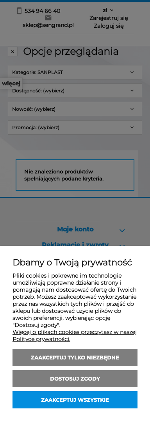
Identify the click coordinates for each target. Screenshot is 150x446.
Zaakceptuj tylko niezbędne (75, 357)
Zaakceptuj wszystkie (75, 400)
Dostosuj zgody (75, 379)
